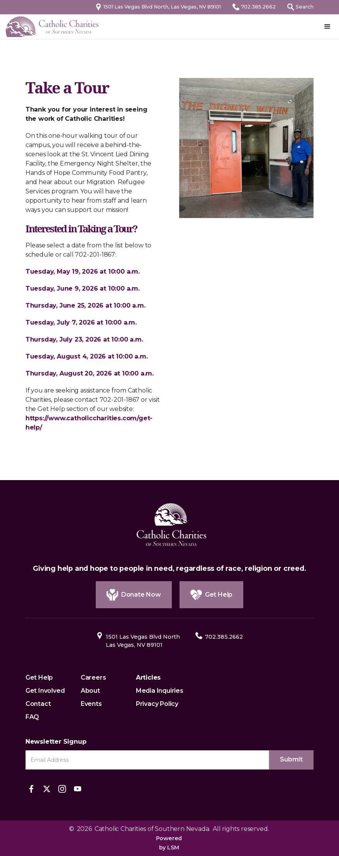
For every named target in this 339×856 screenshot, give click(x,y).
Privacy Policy (157, 703)
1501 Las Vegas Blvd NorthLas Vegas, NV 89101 (143, 640)
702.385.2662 (258, 7)
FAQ (32, 717)
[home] (52, 26)
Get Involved (45, 690)
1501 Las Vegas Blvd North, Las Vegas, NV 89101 (162, 7)
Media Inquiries (159, 690)
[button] (327, 26)
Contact (38, 703)
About (90, 690)
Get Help (39, 677)
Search (305, 7)
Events (91, 703)
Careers (93, 677)
